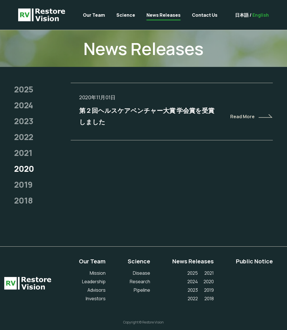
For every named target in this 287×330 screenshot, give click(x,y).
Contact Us (204, 15)
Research (140, 281)
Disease (141, 273)
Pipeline (142, 290)
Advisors (96, 290)
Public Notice (254, 261)
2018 (23, 200)
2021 (23, 152)
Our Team (94, 15)
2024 (23, 105)
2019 (23, 184)
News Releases (163, 15)
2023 (23, 121)
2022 (23, 137)
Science (125, 15)
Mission (98, 273)
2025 (23, 89)
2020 (24, 168)
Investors (96, 298)
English (260, 15)
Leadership (94, 281)
